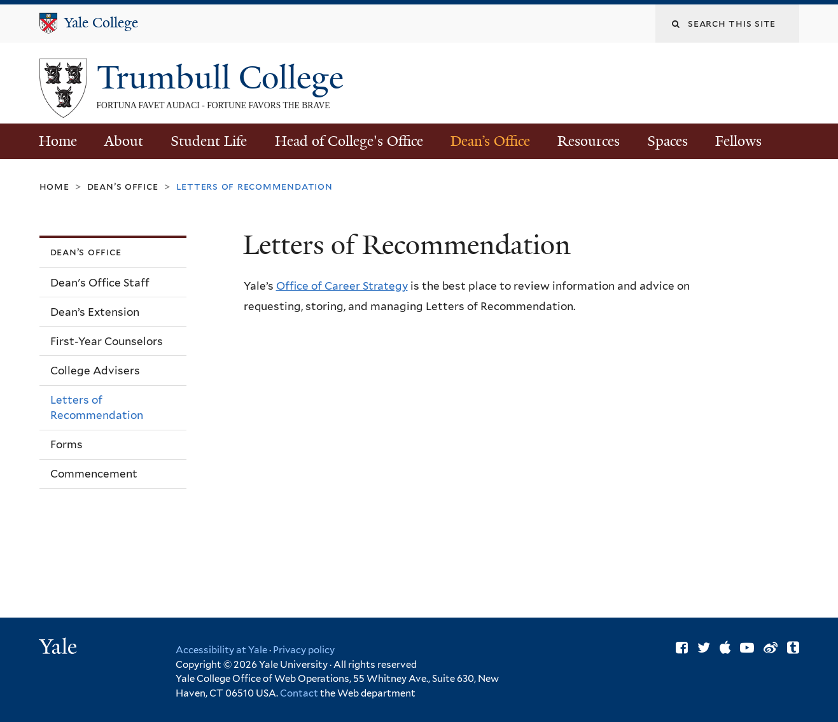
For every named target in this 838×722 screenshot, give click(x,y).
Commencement (93, 473)
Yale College (101, 22)
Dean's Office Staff (100, 282)
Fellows (738, 141)
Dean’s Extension (94, 312)
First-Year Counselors (106, 341)
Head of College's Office (349, 141)
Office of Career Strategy (342, 286)
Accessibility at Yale (221, 650)
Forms (66, 444)
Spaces (667, 141)
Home (58, 141)
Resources (588, 141)
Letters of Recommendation (96, 407)
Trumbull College (224, 78)
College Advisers (95, 370)
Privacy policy (304, 650)
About (123, 141)
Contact (300, 693)
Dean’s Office (490, 141)
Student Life (209, 141)
